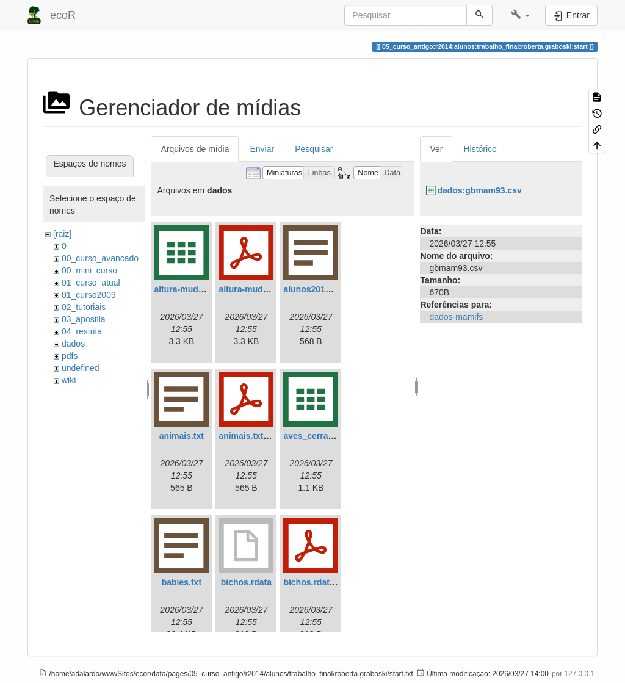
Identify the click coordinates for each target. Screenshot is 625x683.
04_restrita (82, 331)
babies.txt (181, 582)
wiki (69, 380)
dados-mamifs (456, 317)
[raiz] (62, 234)
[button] (520, 15)
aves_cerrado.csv (319, 436)
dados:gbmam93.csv (479, 190)
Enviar (262, 149)
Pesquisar (314, 149)
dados (73, 344)
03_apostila (84, 319)
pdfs (70, 356)
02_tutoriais (84, 307)
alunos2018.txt (312, 289)
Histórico (479, 149)
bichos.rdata (246, 582)
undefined (80, 368)
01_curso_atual (91, 282)
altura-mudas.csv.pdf (261, 289)
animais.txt (181, 436)
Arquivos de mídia (195, 149)
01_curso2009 (89, 295)
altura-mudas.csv (189, 289)
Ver (436, 149)
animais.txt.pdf (249, 436)
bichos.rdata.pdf (316, 582)
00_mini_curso (89, 270)
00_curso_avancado (100, 258)
